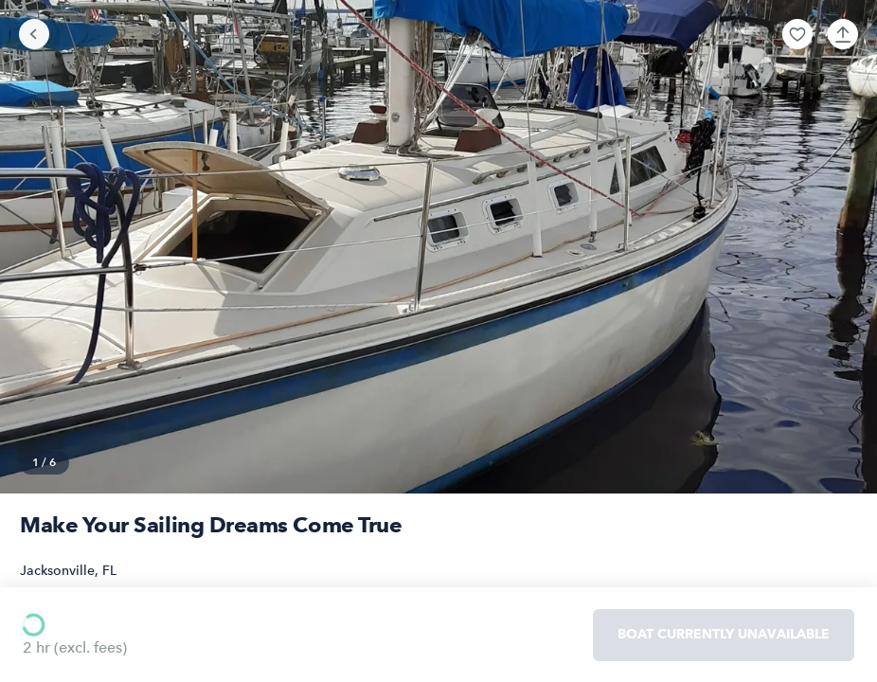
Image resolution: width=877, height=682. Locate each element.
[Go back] (34, 34)
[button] (797, 34)
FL (109, 571)
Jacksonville (57, 571)
